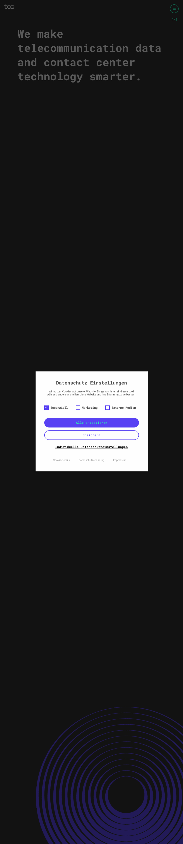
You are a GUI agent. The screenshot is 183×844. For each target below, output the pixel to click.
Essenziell (56, 395)
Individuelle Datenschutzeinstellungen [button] (91, 435)
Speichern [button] (91, 423)
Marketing (86, 395)
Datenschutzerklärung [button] (91, 448)
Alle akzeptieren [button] (91, 410)
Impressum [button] (120, 448)
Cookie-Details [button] (61, 448)
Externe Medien (120, 395)
